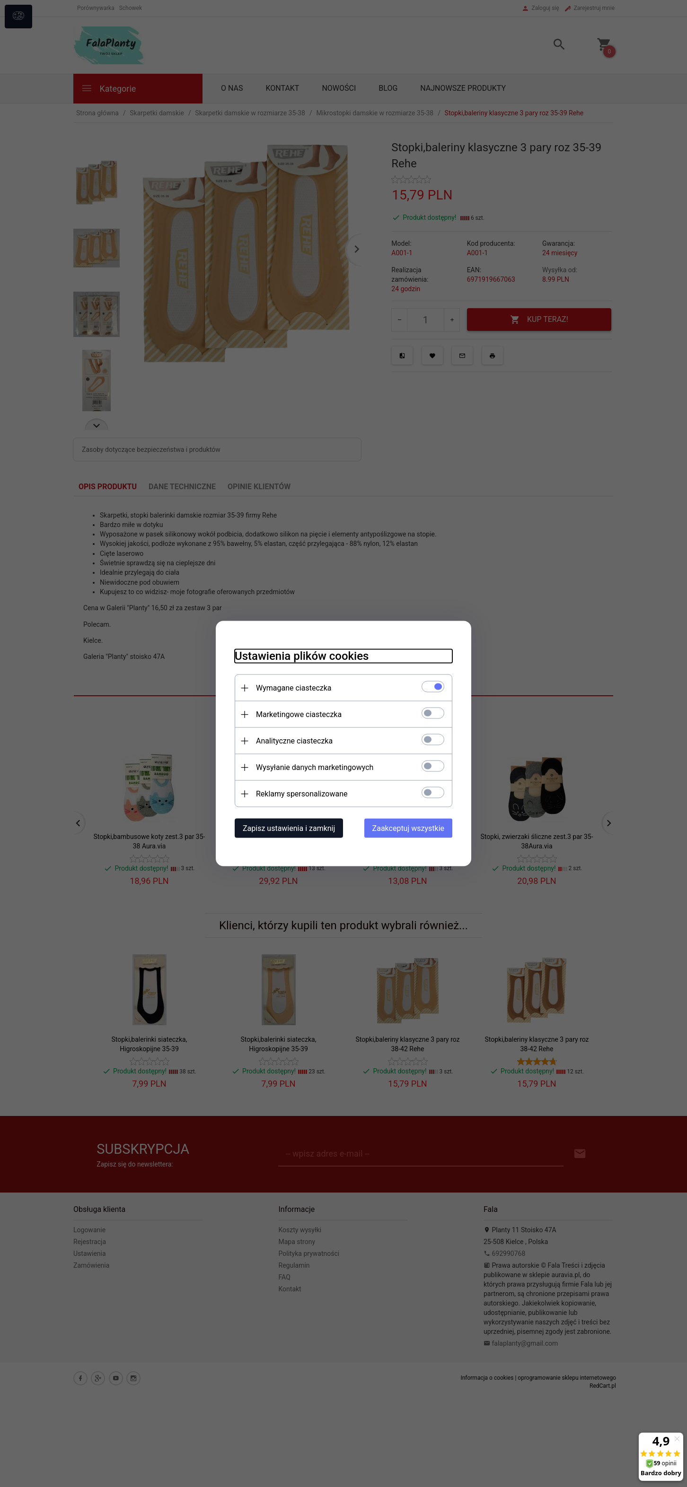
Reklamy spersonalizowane (301, 793)
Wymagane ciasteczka (294, 687)
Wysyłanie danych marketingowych (314, 767)
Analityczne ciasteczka (294, 740)
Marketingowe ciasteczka (299, 714)
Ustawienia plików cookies (302, 656)
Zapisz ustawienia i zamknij (289, 828)
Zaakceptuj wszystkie (408, 828)
